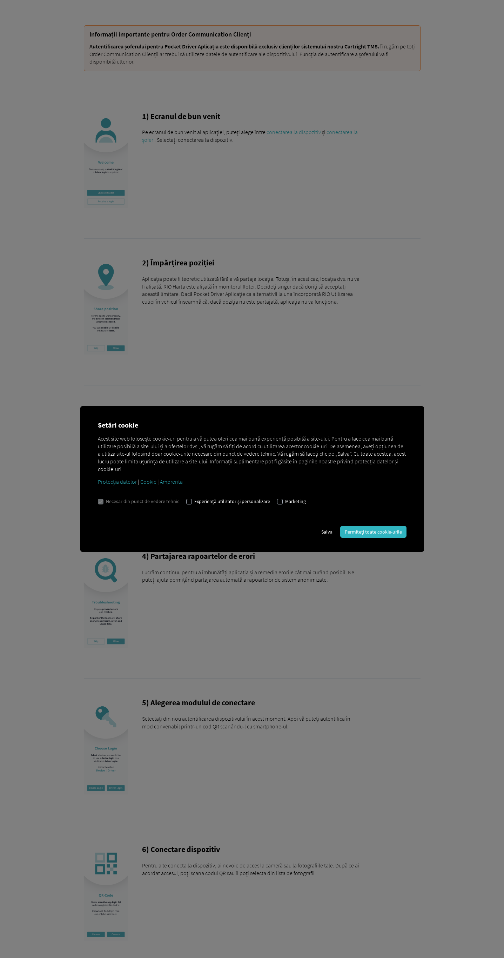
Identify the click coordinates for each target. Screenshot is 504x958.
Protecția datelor (117, 481)
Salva (326, 532)
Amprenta (171, 481)
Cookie (148, 481)
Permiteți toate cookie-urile (373, 532)
